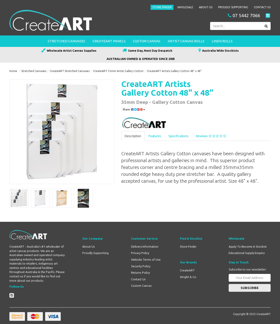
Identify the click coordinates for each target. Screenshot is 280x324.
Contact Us (262, 7)
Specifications (178, 136)
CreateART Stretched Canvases (70, 71)
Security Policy (140, 266)
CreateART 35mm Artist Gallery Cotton (118, 71)
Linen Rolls (222, 41)
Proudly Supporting (233, 7)
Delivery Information (144, 246)
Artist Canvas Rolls (186, 41)
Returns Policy (140, 272)
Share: (134, 109)
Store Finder (162, 7)
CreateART (187, 270)
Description (133, 136)
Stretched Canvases (66, 41)
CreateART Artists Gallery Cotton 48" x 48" (174, 71)
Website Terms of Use (146, 259)
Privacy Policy (140, 252)
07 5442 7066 (244, 15)
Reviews (211, 136)
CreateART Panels (109, 41)
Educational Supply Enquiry (247, 252)
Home (13, 71)
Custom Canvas (146, 41)
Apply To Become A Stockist (248, 246)
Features (154, 136)
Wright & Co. (188, 276)
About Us (205, 7)
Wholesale (185, 7)
